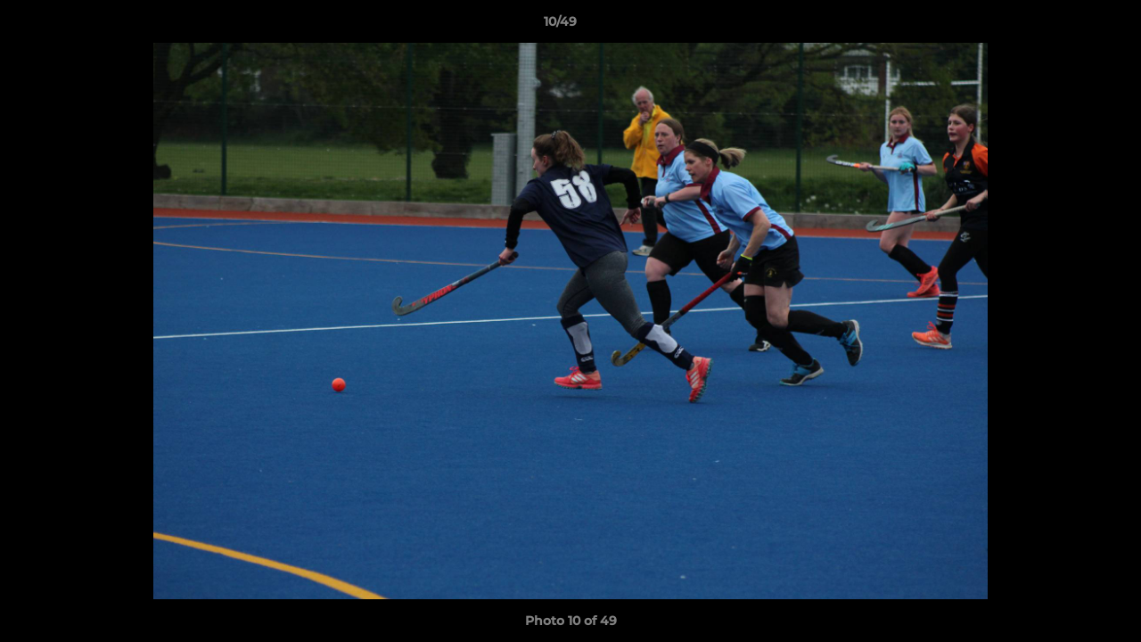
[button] (1066, 26)
